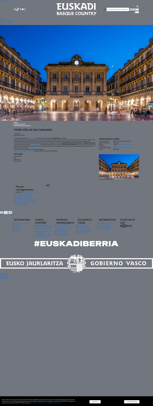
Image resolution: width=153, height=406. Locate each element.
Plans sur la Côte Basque (22, 203)
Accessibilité (3, 276)
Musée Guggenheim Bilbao (42, 225)
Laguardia (16, 227)
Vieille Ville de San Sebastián (43, 236)
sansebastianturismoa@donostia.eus (123, 147)
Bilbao (16, 222)
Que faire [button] (3, 19)
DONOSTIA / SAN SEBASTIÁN (30, 192)
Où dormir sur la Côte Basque (24, 193)
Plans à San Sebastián (22, 205)
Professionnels (4, 275)
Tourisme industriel (83, 226)
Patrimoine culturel (19, 124)
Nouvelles (101, 222)
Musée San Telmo (35, 144)
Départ (16, 122)
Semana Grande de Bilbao (63, 225)
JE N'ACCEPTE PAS (132, 402)
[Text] (117, 9)
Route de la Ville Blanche (84, 228)
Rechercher (134, 10)
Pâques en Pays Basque (62, 234)
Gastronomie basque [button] (7, 21)
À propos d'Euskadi (104, 225)
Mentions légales (4, 278)
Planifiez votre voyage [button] (7, 22)
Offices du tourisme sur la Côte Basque (26, 200)
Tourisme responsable (105, 228)
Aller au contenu (4, 1)
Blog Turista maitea (104, 223)
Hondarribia (17, 230)
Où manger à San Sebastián (23, 198)
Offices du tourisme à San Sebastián (25, 201)
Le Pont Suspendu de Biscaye (43, 226)
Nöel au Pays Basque (61, 231)
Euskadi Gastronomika (84, 230)
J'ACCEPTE (95, 402)
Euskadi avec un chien (83, 225)
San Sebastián (31, 138)
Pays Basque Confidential (84, 231)
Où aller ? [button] (3, 18)
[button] (137, 6)
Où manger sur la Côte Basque (24, 197)
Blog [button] (2, 24)
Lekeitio (16, 225)
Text (105, 9)
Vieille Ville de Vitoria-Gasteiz (43, 234)
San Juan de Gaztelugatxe (21, 223)
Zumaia (16, 228)
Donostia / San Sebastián (124, 144)
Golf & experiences (83, 233)
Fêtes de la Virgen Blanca (63, 230)
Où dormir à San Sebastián (23, 195)
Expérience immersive (105, 227)
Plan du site (3, 273)
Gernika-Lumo (18, 231)
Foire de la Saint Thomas (63, 233)
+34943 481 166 (117, 146)
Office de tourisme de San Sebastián (24, 151)
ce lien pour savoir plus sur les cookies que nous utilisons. (46, 403)
